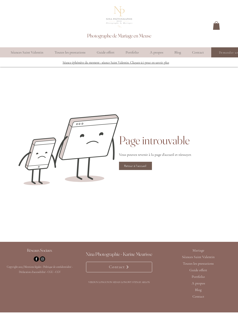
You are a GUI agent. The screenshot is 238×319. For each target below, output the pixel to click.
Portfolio (198, 276)
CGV (58, 272)
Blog (198, 290)
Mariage (198, 250)
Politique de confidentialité (57, 267)
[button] (216, 25)
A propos (198, 283)
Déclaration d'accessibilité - (33, 272)
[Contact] (119, 267)
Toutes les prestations (198, 263)
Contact (198, 296)
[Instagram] (42, 259)
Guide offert (198, 270)
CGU (50, 272)
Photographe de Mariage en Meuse (119, 36)
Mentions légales (32, 267)
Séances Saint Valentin (198, 257)
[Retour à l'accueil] (135, 166)
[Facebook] (36, 259)
